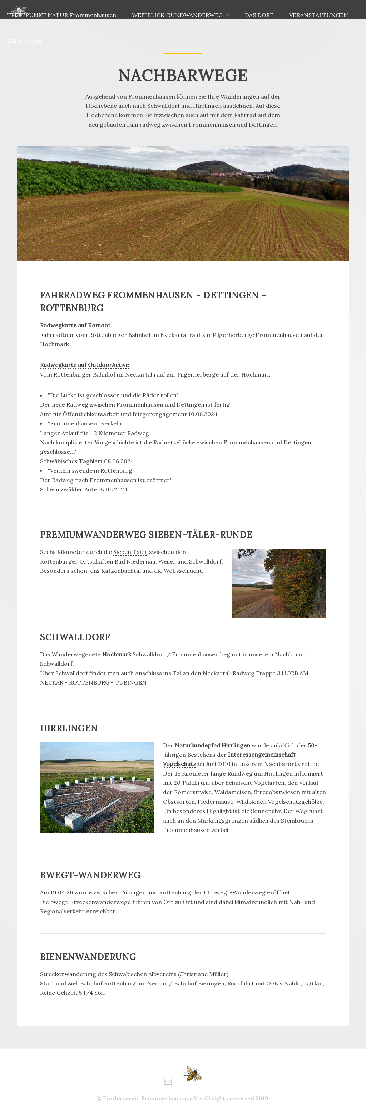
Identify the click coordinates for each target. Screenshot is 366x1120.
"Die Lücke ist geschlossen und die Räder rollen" (113, 395)
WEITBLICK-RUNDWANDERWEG (177, 15)
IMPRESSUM (24, 40)
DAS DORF (259, 15)
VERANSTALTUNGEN (318, 15)
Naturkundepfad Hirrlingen (212, 745)
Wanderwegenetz (76, 654)
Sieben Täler (130, 551)
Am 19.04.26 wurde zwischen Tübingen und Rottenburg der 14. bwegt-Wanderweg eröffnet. (166, 892)
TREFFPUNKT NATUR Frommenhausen (61, 15)
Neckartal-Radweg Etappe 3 (241, 673)
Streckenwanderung (68, 974)
